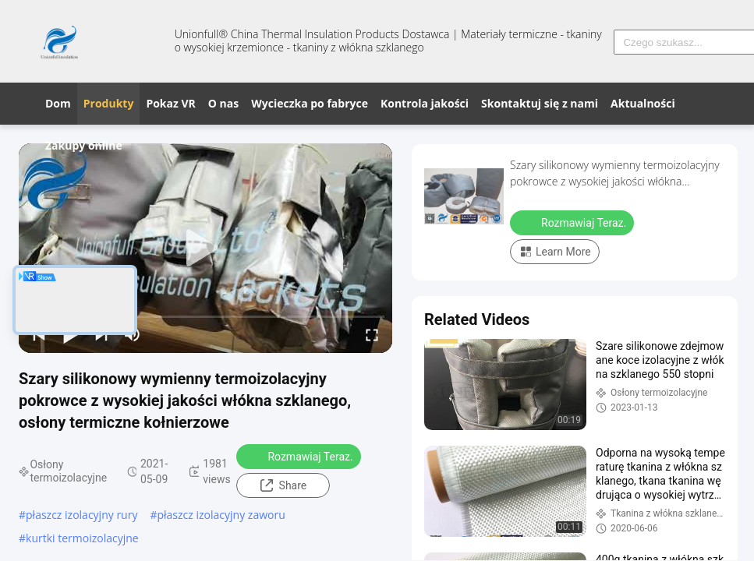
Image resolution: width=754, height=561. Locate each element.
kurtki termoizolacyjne (82, 538)
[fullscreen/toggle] (372, 334)
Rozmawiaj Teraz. (299, 456)
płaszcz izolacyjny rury (81, 514)
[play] (205, 248)
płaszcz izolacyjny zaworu (221, 514)
